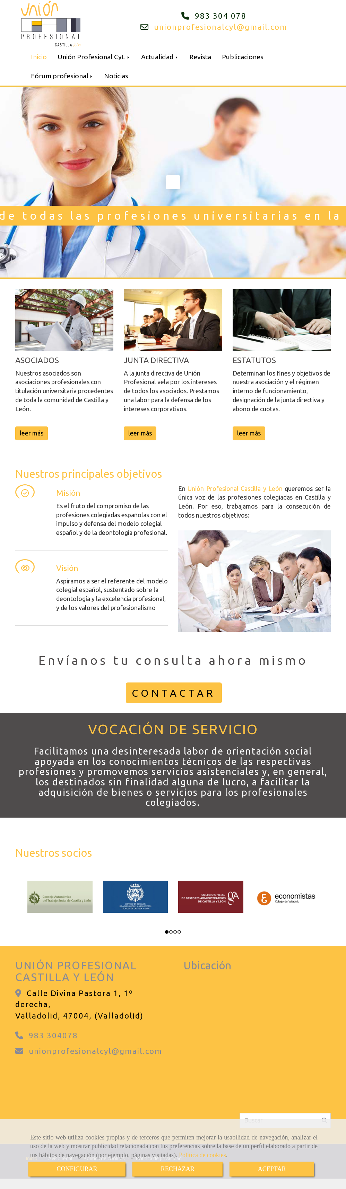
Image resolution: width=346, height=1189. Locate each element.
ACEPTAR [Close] (272, 1168)
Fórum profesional (62, 76)
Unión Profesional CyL (94, 57)
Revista (200, 57)
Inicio (39, 57)
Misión (68, 492)
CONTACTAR (174, 692)
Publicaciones (242, 57)
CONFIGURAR (77, 1168)
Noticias (116, 76)
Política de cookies (202, 1155)
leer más (31, 433)
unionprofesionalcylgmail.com (220, 27)
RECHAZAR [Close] (177, 1168)
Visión (67, 568)
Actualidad (160, 57)
